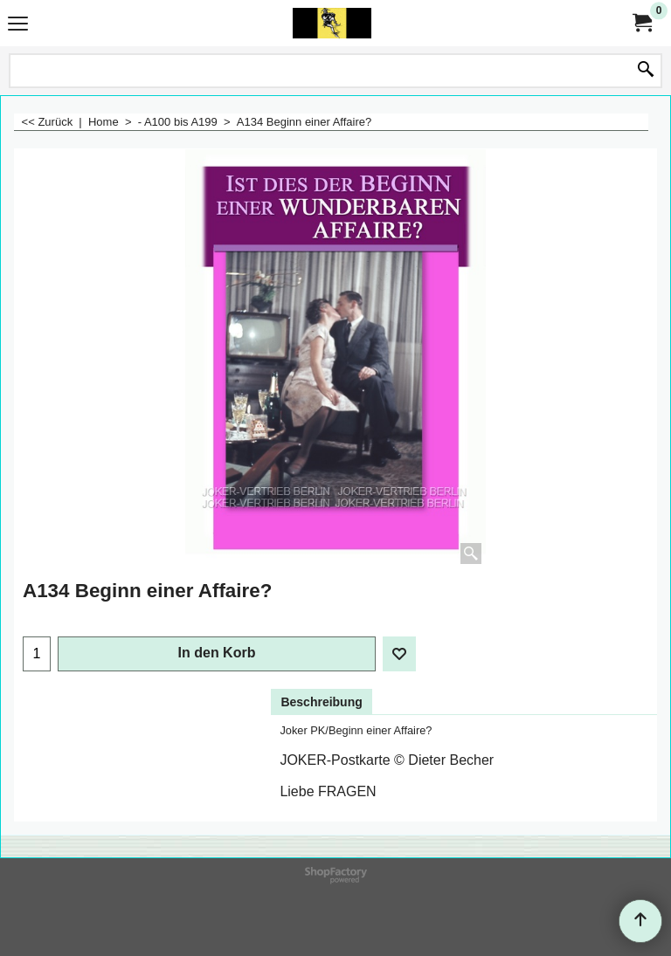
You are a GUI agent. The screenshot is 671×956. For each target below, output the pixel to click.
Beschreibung (321, 702)
